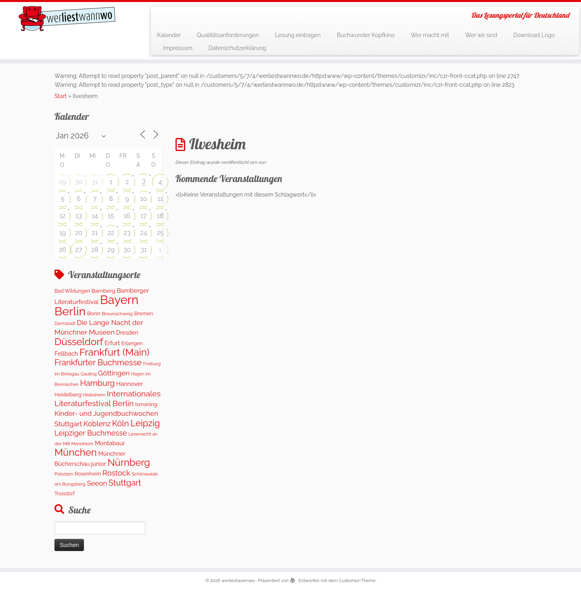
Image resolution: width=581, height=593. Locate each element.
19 (62, 233)
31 (95, 182)
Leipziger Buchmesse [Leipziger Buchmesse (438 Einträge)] (90, 433)
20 (78, 233)
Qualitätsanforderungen (228, 35)
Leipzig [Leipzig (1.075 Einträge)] (145, 423)
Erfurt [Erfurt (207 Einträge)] (112, 342)
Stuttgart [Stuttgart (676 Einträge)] (125, 483)
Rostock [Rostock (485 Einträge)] (116, 473)
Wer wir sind (481, 35)
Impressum (177, 48)
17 (143, 216)
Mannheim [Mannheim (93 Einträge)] (82, 443)
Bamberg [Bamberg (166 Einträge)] (103, 290)
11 (160, 199)
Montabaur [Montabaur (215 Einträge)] (110, 443)
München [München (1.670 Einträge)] (75, 452)
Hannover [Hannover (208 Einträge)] (129, 383)
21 (95, 233)
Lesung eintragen (297, 35)
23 (127, 233)
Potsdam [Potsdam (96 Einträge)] (63, 474)
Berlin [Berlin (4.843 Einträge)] (70, 311)
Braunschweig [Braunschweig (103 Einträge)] (117, 313)
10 (143, 199)
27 (78, 250)
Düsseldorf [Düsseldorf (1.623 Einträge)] (78, 342)
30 (78, 182)
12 (62, 216)
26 (62, 250)
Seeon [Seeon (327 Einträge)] (97, 483)
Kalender (169, 35)
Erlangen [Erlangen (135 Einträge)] (132, 343)
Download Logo (534, 35)
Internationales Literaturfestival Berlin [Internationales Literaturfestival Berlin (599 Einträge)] (107, 398)
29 (62, 182)
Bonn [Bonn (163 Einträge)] (93, 313)
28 (94, 250)
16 (127, 216)
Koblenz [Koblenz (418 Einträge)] (97, 423)
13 (78, 216)
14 (95, 216)
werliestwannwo (238, 580)
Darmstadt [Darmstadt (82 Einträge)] (64, 323)
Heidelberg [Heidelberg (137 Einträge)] (68, 395)
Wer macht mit (430, 35)
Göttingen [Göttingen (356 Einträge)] (114, 373)
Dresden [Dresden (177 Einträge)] (127, 332)
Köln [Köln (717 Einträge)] (120, 423)
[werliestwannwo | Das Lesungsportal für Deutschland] (67, 18)
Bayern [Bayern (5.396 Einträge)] (119, 300)
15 (111, 216)
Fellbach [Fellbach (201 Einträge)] (66, 353)
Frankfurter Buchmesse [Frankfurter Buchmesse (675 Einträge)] (98, 362)
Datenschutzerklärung (237, 48)
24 (143, 233)
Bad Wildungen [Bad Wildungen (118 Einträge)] (72, 291)
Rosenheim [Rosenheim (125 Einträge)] (88, 474)
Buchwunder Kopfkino (366, 35)
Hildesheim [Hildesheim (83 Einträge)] (94, 394)
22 (111, 233)
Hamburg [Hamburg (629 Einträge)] (97, 383)
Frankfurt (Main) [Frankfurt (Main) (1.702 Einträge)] (114, 352)
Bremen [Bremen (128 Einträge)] (143, 313)
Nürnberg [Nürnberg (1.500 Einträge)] (128, 462)
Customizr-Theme (357, 580)
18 (160, 216)
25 (160, 233)
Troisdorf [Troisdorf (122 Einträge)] (64, 493)
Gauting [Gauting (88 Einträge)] (89, 374)
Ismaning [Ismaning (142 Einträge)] (146, 404)
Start (60, 96)
